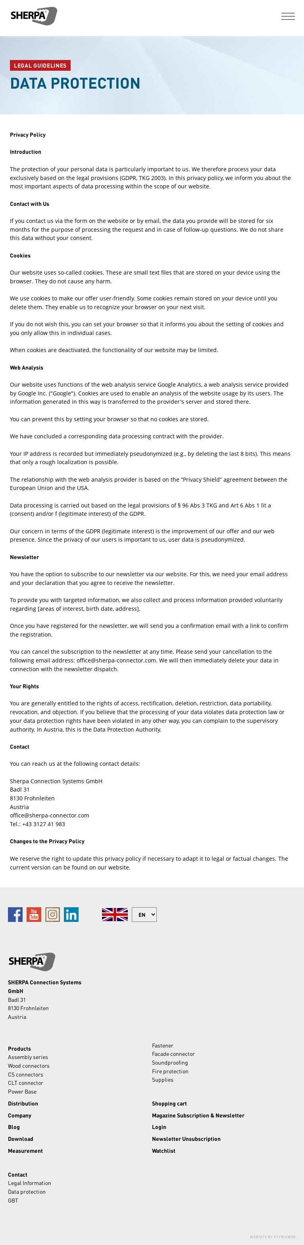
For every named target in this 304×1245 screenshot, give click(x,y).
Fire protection (170, 1071)
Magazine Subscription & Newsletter (198, 1115)
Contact (17, 1174)
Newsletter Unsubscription (186, 1138)
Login (159, 1126)
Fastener (162, 1045)
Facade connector (173, 1053)
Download (20, 1138)
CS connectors (25, 1074)
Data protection (27, 1191)
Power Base (22, 1091)
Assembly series (28, 1056)
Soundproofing (170, 1062)
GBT (13, 1200)
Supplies (162, 1079)
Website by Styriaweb (273, 1237)
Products (19, 1048)
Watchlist (163, 1150)
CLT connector (25, 1082)
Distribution (23, 1103)
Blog (14, 1126)
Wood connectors (29, 1065)
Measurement (25, 1150)
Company (19, 1115)
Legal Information (29, 1182)
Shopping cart (169, 1103)
